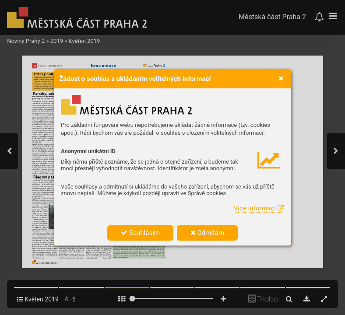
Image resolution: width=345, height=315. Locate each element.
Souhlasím (140, 233)
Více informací (259, 208)
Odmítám (207, 233)
